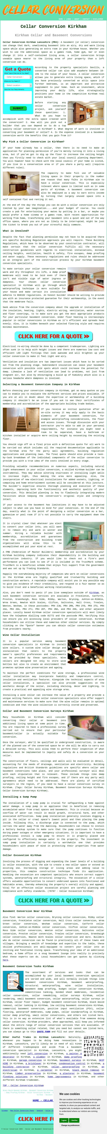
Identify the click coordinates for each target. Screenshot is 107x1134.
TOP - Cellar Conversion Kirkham (23, 1085)
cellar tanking (24, 1005)
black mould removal (86, 1070)
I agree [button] (64, 1120)
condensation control (72, 1063)
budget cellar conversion (75, 989)
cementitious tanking (38, 992)
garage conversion (30, 1060)
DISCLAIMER (98, 19)
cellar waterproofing (66, 999)
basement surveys (70, 1060)
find (12, 917)
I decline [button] (74, 1120)
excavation (26, 874)
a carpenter (45, 1070)
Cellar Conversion (52, 1111)
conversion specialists (17, 263)
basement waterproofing (87, 982)
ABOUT (76, 19)
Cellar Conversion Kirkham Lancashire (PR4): (31, 42)
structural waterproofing (42, 985)
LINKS (68, 19)
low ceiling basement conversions (71, 1005)
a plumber (39, 1057)
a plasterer (67, 1073)
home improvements (59, 1077)
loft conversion (38, 1053)
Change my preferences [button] (70, 1125)
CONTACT (86, 19)
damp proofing (73, 1057)
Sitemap (5, 1111)
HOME (61, 19)
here (5, 960)
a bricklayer (34, 1063)
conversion (97, 42)
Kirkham (94, 592)
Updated (40, 1111)
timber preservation (28, 1073)
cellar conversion (93, 74)
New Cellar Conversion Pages (22, 1111)
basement (77, 189)
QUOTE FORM (43, 1032)
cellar (48, 148)
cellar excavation (18, 865)
